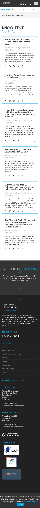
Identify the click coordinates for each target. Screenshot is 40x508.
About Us (5, 358)
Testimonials (6, 365)
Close (20, 504)
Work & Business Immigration (12, 354)
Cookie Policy (30, 501)
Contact (4, 372)
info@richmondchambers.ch (12, 427)
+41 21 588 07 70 (9, 425)
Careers (4, 361)
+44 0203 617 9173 (9, 404)
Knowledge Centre (8, 369)
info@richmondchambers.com (13, 406)
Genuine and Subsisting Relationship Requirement (25, 10)
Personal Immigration (9, 350)
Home (10, 20)
